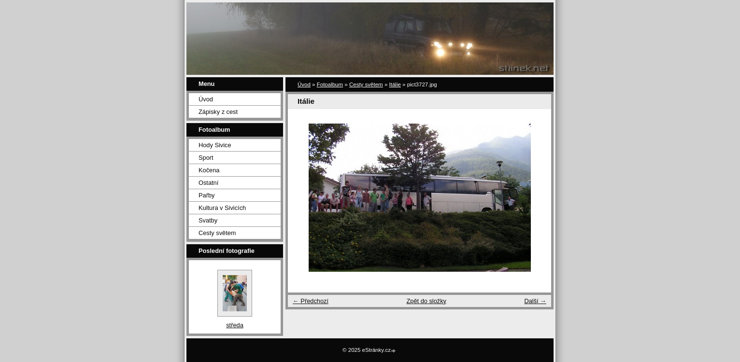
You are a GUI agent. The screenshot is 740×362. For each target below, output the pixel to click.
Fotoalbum (330, 84)
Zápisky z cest (218, 111)
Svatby (208, 220)
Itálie (395, 84)
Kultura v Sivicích (222, 207)
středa (234, 325)
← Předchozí (310, 301)
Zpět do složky (426, 301)
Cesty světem (217, 233)
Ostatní (208, 182)
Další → (535, 301)
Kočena (209, 170)
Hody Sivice (215, 145)
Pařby (206, 195)
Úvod (206, 99)
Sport (206, 157)
